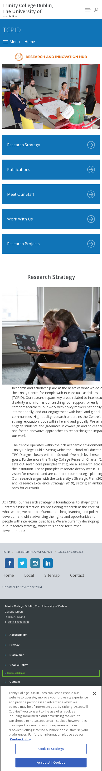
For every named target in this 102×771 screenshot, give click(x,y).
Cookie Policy (18, 664)
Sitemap (52, 575)
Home (29, 41)
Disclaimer (16, 654)
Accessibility (18, 634)
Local (29, 575)
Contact (77, 575)
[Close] (94, 699)
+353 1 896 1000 (18, 622)
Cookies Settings (16, 673)
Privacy (14, 644)
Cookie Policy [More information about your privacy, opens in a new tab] (20, 744)
